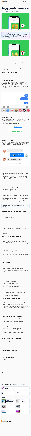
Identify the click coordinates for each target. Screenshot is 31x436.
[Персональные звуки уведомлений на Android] (8, 406)
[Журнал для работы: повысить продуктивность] (23, 401)
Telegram (17, 384)
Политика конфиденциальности (26, 1)
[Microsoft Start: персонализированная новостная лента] (8, 411)
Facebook (10, 384)
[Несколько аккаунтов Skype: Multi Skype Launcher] (8, 401)
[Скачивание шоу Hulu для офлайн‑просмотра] (23, 406)
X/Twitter (6, 384)
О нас (20, 1)
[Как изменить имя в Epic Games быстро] (23, 411)
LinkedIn (14, 384)
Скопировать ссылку (22, 384)
